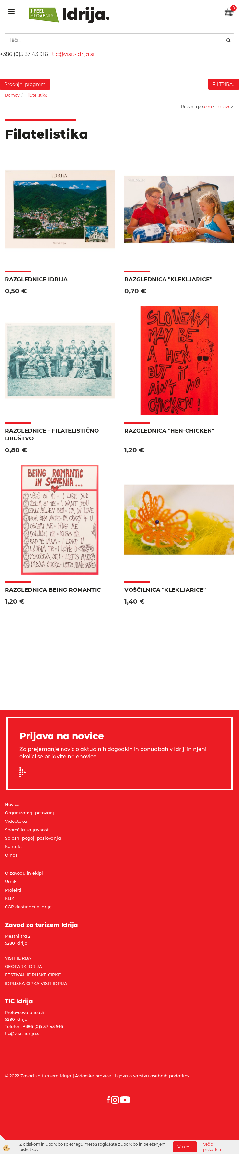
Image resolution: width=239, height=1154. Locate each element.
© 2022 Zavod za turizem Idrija (38, 1075)
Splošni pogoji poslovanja (33, 838)
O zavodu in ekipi (24, 873)
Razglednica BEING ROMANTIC (53, 590)
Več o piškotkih (212, 1147)
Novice (12, 804)
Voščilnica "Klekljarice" (165, 590)
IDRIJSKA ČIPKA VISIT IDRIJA (36, 983)
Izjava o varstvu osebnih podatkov (152, 1075)
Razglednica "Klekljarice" (168, 279)
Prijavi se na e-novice (24, 772)
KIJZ (9, 898)
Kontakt (13, 846)
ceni (210, 106)
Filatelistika (36, 95)
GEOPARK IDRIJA (23, 966)
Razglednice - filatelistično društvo (52, 434)
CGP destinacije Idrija (28, 906)
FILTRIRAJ (223, 84)
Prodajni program (25, 84)
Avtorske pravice (93, 1075)
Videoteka (16, 821)
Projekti (13, 889)
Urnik (11, 881)
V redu (184, 1147)
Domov (12, 95)
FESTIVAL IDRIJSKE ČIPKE (33, 974)
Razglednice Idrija (36, 279)
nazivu (226, 106)
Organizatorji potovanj (29, 812)
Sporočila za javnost (27, 829)
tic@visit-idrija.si (73, 54)
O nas (11, 854)
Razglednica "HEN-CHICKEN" (169, 430)
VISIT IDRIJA (18, 958)
